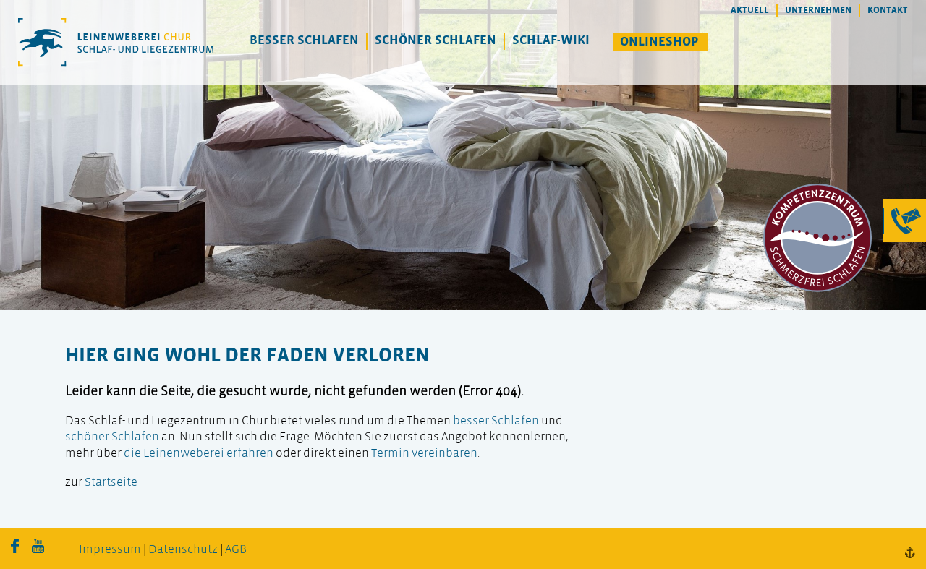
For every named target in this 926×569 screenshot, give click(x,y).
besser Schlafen (496, 421)
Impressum (110, 550)
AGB (236, 550)
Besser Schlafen (304, 41)
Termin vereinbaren (424, 454)
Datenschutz (183, 550)
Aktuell (750, 10)
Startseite (111, 482)
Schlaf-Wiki (551, 41)
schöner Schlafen (112, 437)
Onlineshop (659, 42)
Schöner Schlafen (435, 41)
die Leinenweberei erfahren (198, 454)
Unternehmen (818, 10)
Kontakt (887, 10)
